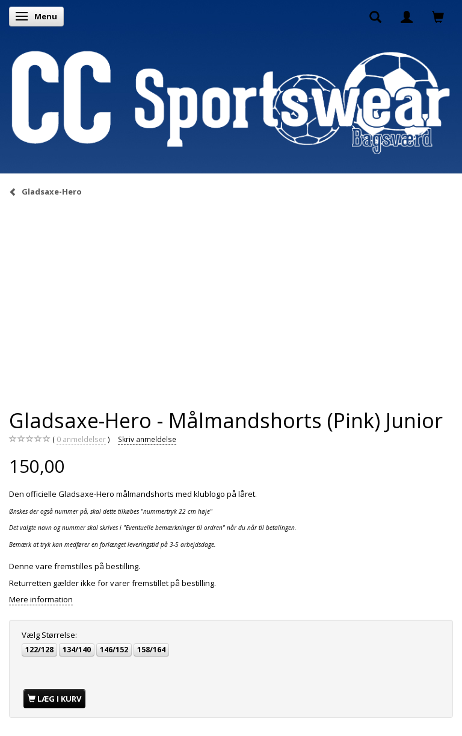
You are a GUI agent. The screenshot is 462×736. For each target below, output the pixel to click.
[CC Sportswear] (231, 102)
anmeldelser (81, 439)
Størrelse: (49, 634)
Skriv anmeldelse (147, 439)
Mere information (41, 599)
